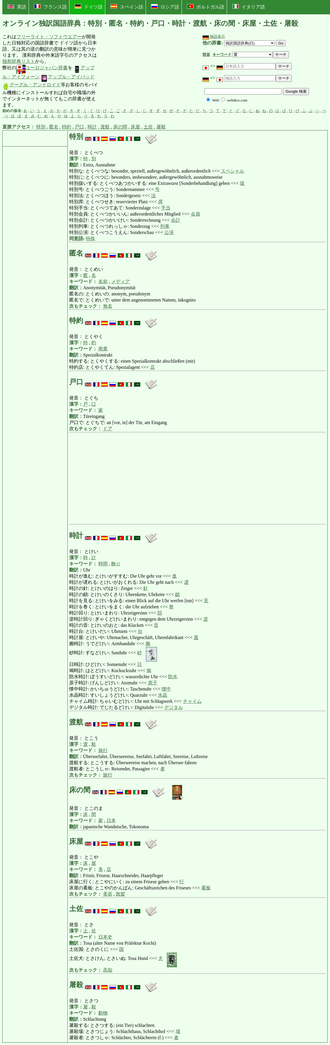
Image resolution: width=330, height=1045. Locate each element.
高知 (107, 969)
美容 (107, 893)
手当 (165, 207)
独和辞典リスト (18, 61)
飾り (116, 563)
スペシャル (232, 170)
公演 (169, 232)
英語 (17, 6)
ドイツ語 (89, 6)
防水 (172, 676)
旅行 (103, 750)
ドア (107, 428)
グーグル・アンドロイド (31, 84)
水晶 (162, 695)
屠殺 (161, 126)
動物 (103, 1012)
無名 (107, 306)
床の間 (120, 126)
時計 (92, 126)
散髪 (120, 893)
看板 (206, 887)
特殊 (90, 238)
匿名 (53, 126)
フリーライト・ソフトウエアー (49, 36)
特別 (41, 126)
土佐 (148, 126)
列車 (165, 226)
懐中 (166, 688)
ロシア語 (165, 6)
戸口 (79, 126)
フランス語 (50, 6)
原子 (152, 682)
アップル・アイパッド (68, 76)
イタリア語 (248, 6)
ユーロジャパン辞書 (42, 67)
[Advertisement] (144, 71)
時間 (103, 563)
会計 (175, 220)
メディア (120, 281)
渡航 (105, 126)
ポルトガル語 (205, 6)
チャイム (192, 701)
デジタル (173, 707)
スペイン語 (127, 6)
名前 (103, 281)
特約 (66, 126)
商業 (103, 348)
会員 (195, 213)
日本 (111, 820)
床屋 (135, 126)
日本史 (105, 936)
